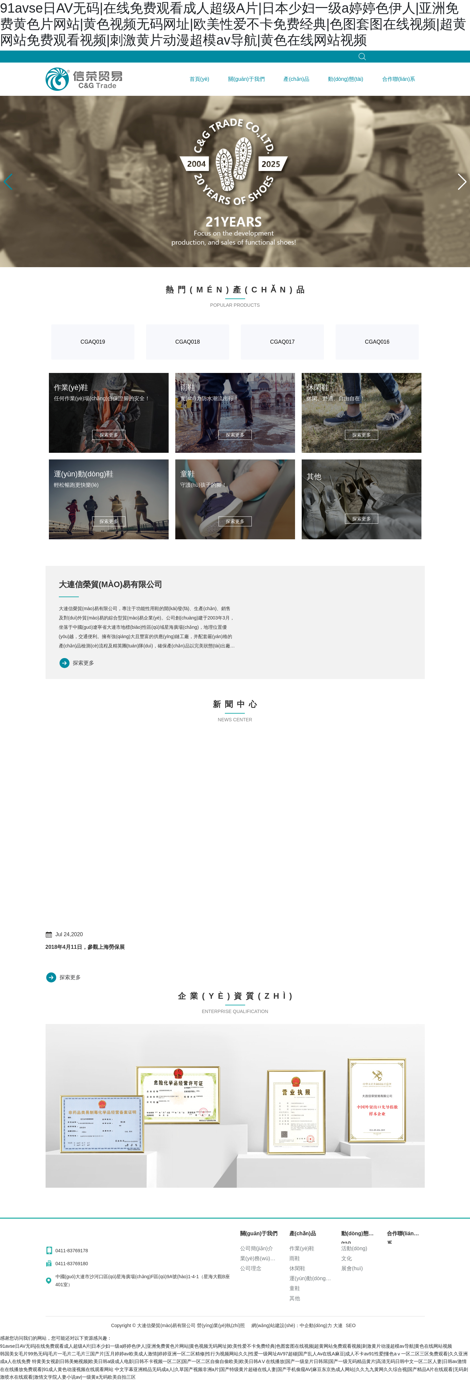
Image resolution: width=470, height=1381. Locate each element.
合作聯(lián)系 (398, 79)
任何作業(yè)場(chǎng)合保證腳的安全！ (102, 398)
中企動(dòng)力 (316, 1325)
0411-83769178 (72, 1250)
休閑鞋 (318, 387)
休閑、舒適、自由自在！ (336, 398)
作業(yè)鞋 (71, 387)
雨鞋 (187, 387)
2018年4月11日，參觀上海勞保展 (85, 947)
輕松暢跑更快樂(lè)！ (76, 485)
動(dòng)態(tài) (345, 79)
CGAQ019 (92, 342)
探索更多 (83, 663)
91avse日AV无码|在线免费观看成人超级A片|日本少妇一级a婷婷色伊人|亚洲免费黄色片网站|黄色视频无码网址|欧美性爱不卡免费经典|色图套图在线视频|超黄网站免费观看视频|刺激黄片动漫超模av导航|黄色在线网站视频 (233, 24)
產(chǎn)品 (296, 79)
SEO (351, 1325)
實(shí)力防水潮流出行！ (209, 398)
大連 (338, 1325)
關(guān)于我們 (246, 79)
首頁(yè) (200, 79)
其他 (314, 476)
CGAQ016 (377, 342)
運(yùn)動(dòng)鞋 (84, 474)
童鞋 (187, 474)
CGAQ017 (282, 342)
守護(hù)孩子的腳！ (203, 485)
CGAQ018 (187, 342)
